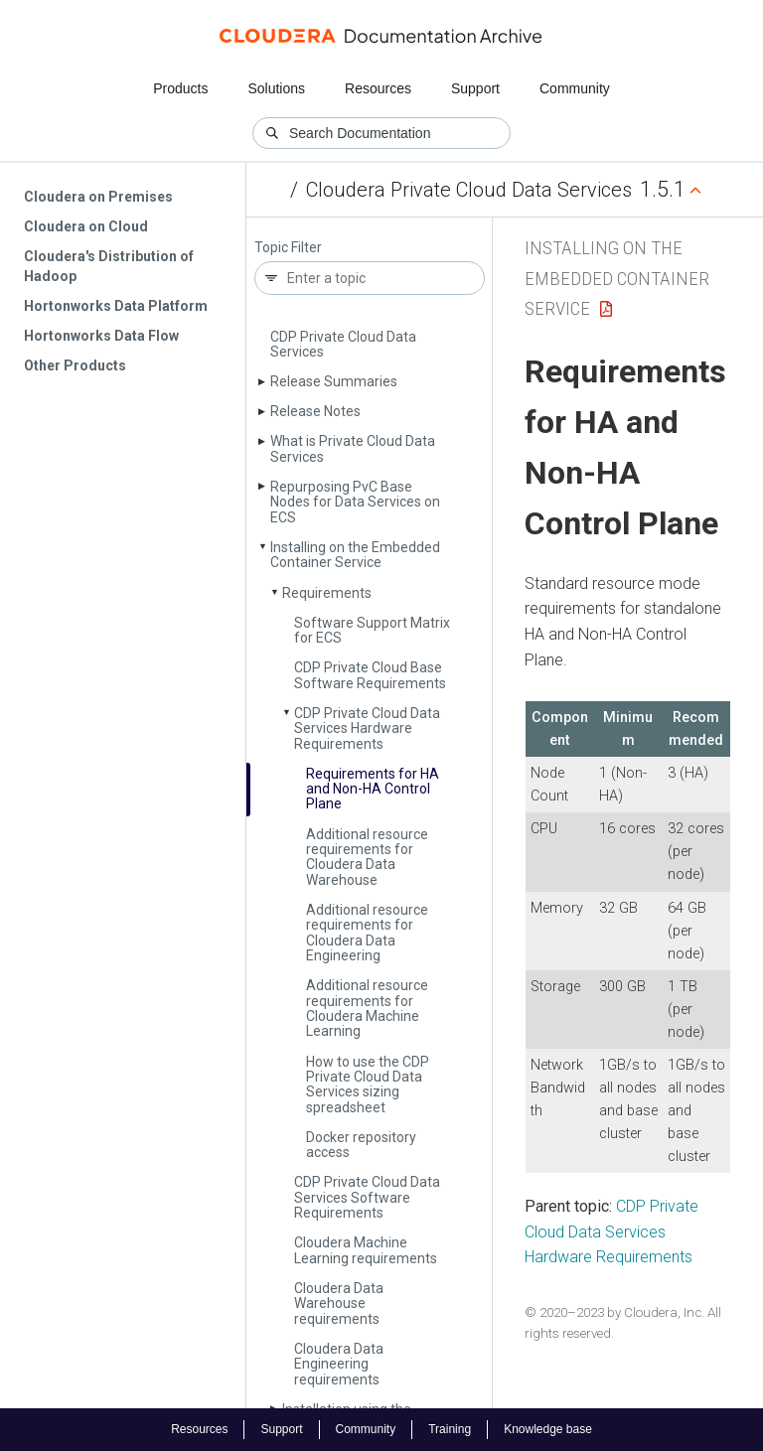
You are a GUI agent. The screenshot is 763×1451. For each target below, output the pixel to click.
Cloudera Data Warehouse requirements (338, 1303)
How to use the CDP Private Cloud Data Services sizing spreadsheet (367, 1084)
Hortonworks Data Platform (116, 306)
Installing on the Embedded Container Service (355, 554)
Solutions (276, 88)
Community (574, 88)
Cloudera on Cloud (86, 226)
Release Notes (315, 411)
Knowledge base (548, 1429)
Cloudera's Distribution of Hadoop (109, 266)
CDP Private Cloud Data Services (343, 344)
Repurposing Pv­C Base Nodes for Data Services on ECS (355, 502)
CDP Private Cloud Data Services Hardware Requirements (367, 728)
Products (180, 88)
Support (475, 88)
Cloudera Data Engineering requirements (338, 1364)
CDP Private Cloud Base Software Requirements (370, 674)
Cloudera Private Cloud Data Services (469, 190)
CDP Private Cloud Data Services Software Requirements (367, 1197)
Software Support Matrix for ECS (372, 630)
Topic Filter (288, 247)
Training (449, 1429)
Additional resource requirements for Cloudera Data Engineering (367, 932)
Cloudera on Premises (98, 197)
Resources (378, 88)
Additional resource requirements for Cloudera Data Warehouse (367, 857)
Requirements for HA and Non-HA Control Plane (372, 789)
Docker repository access (361, 1144)
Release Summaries (333, 381)
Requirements (327, 593)
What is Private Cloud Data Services (352, 448)
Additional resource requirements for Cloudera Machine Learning (367, 1008)
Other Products (75, 365)
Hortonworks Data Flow (101, 336)
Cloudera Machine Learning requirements (365, 1249)
